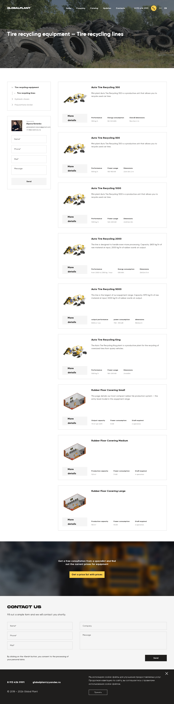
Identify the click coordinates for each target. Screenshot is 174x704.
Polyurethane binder (22, 105)
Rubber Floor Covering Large (108, 491)
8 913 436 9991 (141, 8)
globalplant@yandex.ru (47, 682)
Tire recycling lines (26, 93)
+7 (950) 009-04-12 (33, 130)
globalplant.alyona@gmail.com (38, 127)
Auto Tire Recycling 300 (105, 87)
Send (29, 181)
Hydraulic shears (20, 99)
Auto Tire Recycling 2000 (106, 238)
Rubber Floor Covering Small (108, 390)
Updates (107, 8)
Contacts (120, 8)
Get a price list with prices (87, 574)
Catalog (94, 8)
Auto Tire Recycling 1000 (106, 188)
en (165, 8)
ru (160, 8)
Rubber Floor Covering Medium (109, 440)
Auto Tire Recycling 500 (105, 137)
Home (68, 8)
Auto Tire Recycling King (106, 339)
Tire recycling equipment (25, 87)
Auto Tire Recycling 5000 (106, 289)
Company (80, 8)
